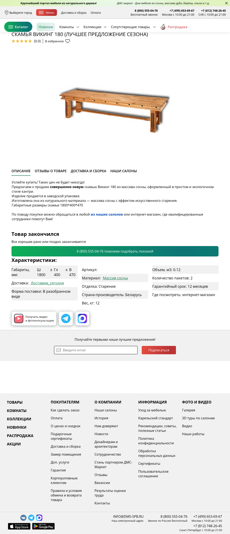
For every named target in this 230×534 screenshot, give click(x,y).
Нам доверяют (106, 426)
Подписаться (158, 382)
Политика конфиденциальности (156, 440)
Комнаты (66, 45)
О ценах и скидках (65, 426)
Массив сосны (115, 310)
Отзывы (101, 474)
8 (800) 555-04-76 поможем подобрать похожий (115, 283)
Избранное (201, 31)
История (101, 418)
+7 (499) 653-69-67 (182, 11)
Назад (15, 55)
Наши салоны (106, 410)
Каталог (18, 45)
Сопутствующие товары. (130, 45)
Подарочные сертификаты (61, 436)
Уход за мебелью (152, 410)
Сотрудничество (108, 454)
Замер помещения (66, 454)
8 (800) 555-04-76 (146, 11)
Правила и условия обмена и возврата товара (66, 495)
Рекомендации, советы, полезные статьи (157, 428)
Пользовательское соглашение (153, 473)
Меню (46, 13)
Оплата (96, 13)
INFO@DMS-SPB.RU (128, 516)
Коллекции (92, 45)
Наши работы (193, 434)
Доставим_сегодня (47, 315)
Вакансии (102, 482)
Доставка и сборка (74, 13)
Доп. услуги (60, 462)
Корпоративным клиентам (64, 480)
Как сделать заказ (65, 410)
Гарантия (58, 470)
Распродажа (173, 46)
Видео (187, 426)
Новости (101, 434)
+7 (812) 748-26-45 (213, 11)
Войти (184, 31)
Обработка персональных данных (157, 453)
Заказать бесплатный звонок (207, 45)
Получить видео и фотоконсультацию (34, 350)
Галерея (188, 410)
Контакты (102, 503)
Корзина (220, 31)
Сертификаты (149, 463)
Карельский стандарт (155, 418)
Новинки (46, 45)
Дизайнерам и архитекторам (106, 444)
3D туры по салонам (198, 418)
